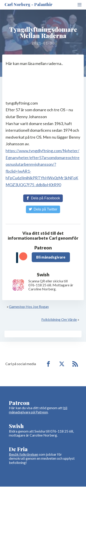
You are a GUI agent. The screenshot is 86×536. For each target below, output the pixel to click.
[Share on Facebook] (43, 198)
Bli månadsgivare (50, 257)
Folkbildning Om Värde (59, 319)
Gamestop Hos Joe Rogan (29, 306)
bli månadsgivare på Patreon (38, 410)
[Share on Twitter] (43, 209)
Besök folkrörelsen (23, 454)
